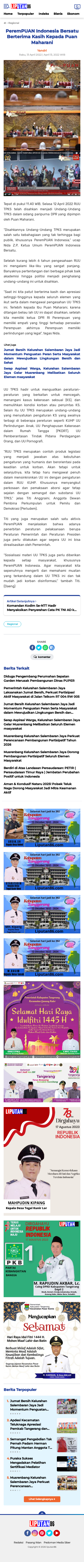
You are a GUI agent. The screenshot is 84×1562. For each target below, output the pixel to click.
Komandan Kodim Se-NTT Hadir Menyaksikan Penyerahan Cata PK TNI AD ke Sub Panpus (41, 608)
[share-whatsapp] (45, 647)
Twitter (51, 1535)
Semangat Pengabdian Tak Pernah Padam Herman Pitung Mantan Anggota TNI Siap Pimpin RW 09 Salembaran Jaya (31, 1443)
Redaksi (18, 1542)
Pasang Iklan (33, 1542)
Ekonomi (73, 14)
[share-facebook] (32, 647)
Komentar (42, 656)
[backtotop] (42, 1515)
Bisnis (58, 14)
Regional (12, 624)
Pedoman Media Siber (57, 1542)
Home (8, 14)
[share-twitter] (39, 647)
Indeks (44, 14)
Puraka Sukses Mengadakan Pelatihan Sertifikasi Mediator (28, 1462)
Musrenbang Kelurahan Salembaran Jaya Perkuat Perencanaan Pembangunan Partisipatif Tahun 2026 (30, 1482)
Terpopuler (25, 14)
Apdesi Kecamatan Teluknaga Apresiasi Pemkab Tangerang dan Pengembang (28, 1424)
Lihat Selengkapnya (42, 1499)
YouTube (59, 1535)
